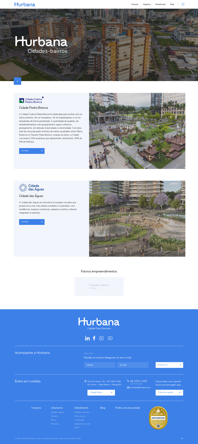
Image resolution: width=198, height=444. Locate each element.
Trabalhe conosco (81, 412)
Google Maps (101, 392)
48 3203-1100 (138, 382)
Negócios (147, 4)
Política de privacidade (127, 407)
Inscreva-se (169, 365)
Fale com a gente (169, 392)
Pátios (53, 420)
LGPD (76, 427)
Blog (172, 4)
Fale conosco (80, 416)
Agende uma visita (82, 424)
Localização (79, 420)
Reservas (55, 424)
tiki (182, 438)
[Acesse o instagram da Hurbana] (183, 4)
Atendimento (160, 4)
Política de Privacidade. (67, 438)
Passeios (54, 416)
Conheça (32, 151)
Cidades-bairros (57, 412)
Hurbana (134, 4)
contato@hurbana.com (140, 388)
